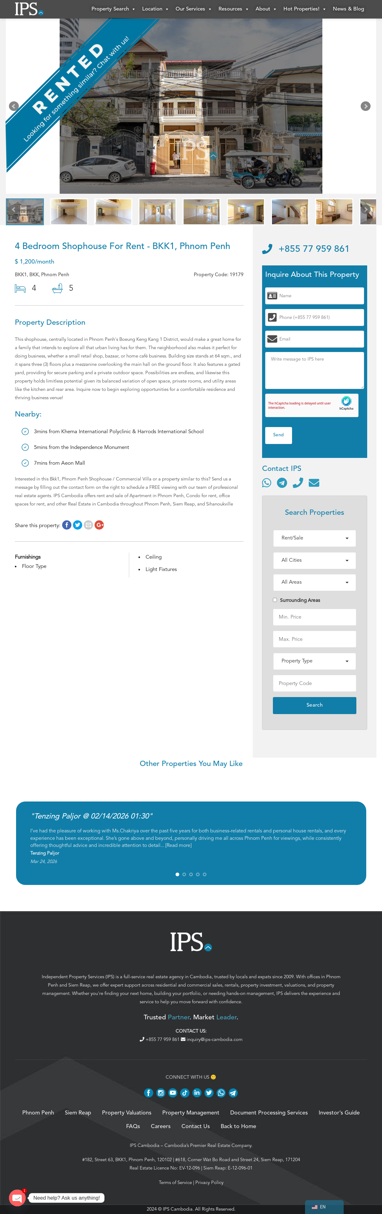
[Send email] (314, 482)
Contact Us (195, 1126)
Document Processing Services (269, 1113)
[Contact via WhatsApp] (266, 482)
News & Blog (348, 9)
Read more (178, 845)
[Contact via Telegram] (282, 482)
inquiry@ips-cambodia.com (212, 1039)
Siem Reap (79, 985)
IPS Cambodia (144, 1145)
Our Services (194, 9)
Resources (234, 9)
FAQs (133, 1126)
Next (367, 107)
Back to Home (238, 1126)
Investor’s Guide (339, 1113)
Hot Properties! (305, 9)
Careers (161, 1126)
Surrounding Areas (296, 600)
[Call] (298, 482)
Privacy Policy (209, 1182)
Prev (15, 107)
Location (155, 9)
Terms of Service (175, 1182)
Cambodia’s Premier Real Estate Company (207, 1145)
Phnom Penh (38, 1113)
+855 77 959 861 (306, 249)
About (266, 9)
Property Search (113, 9)
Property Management (190, 1113)
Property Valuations (126, 1113)
